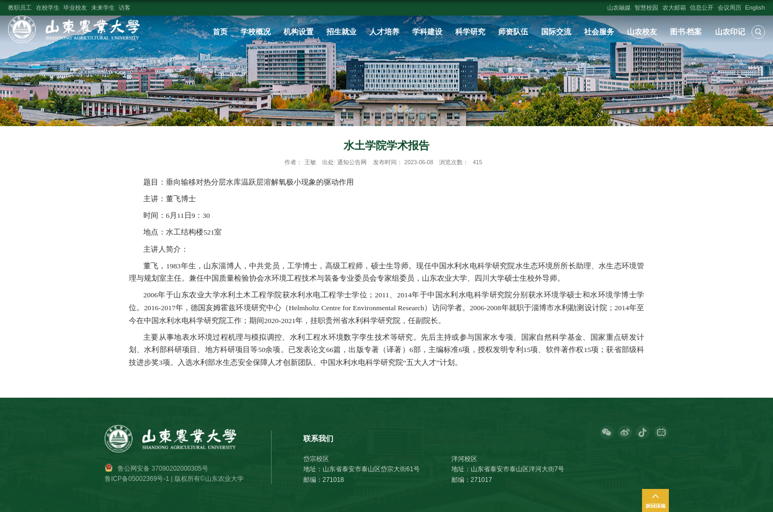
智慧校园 (646, 7)
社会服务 (599, 32)
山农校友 (642, 32)
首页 (220, 32)
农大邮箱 (674, 7)
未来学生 (103, 7)
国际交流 (556, 32)
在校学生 (48, 7)
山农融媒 (619, 7)
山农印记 (730, 32)
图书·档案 (686, 32)
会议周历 (729, 7)
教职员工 (20, 7)
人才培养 (384, 32)
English (755, 7)
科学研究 (470, 32)
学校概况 (255, 32)
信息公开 (701, 7)
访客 (124, 7)
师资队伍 (513, 32)
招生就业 (341, 32)
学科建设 (427, 32)
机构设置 (298, 32)
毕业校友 (75, 7)
